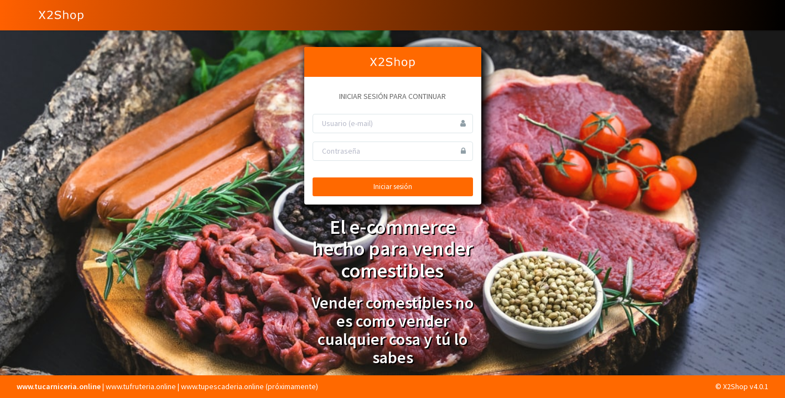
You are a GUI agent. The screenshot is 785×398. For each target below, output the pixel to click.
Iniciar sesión (392, 186)
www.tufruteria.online (141, 386)
